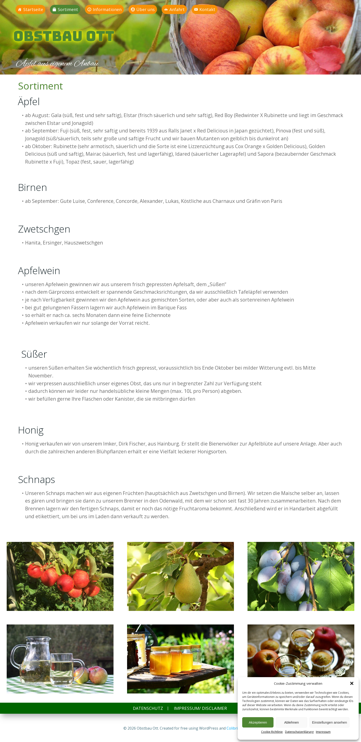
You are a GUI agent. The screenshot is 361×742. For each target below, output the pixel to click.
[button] (351, 683)
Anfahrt (177, 9)
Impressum (323, 732)
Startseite (33, 9)
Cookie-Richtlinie (272, 732)
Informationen (107, 9)
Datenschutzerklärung (299, 732)
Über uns (146, 9)
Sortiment (68, 9)
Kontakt (207, 9)
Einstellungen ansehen (329, 722)
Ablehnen (291, 722)
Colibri (232, 728)
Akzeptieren (258, 722)
